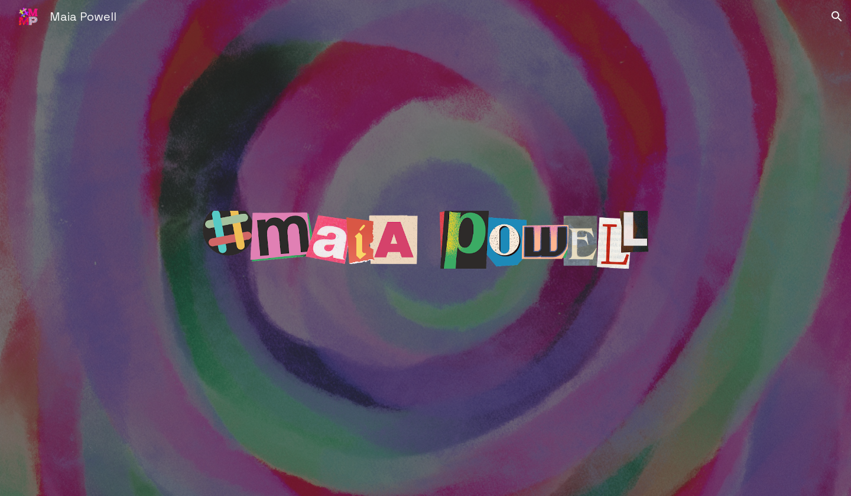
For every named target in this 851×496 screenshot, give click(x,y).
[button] (837, 16)
